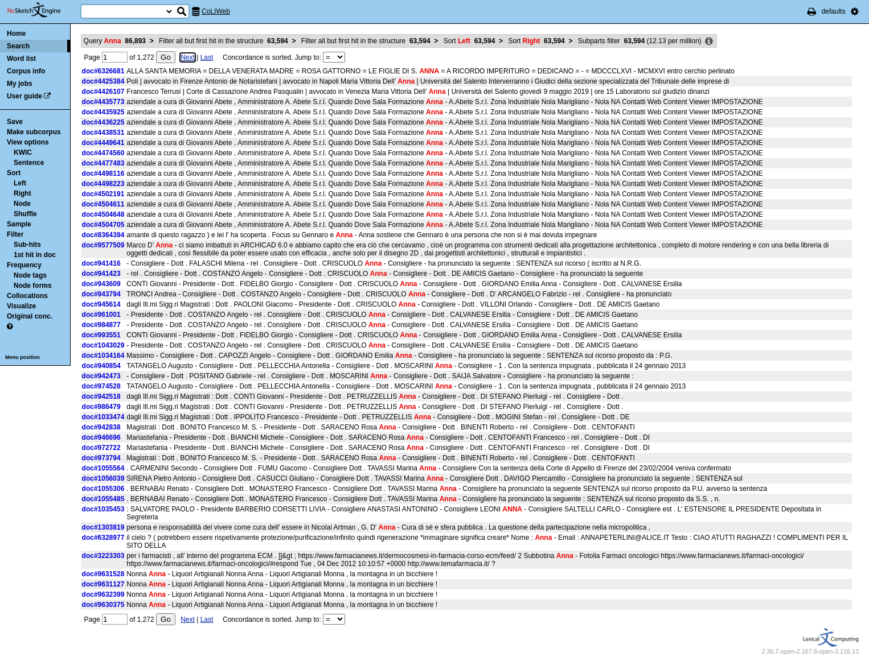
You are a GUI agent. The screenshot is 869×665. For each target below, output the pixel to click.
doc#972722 (101, 448)
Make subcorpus (34, 132)
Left (20, 183)
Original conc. (29, 316)
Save (15, 122)
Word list (21, 59)
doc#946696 (101, 437)
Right (22, 193)
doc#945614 (101, 304)
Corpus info (26, 71)
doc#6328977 (103, 538)
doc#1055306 (103, 489)
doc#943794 (101, 294)
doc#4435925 (103, 112)
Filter (15, 234)
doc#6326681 (103, 71)
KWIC (23, 152)
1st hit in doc (35, 255)
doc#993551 (101, 335)
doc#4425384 (103, 81)
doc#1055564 (103, 468)
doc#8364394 (103, 235)
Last (207, 57)
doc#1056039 (103, 478)
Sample (19, 224)
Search (18, 46)
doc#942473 (101, 376)
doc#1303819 (103, 527)
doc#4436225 (103, 122)
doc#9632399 (103, 594)
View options (28, 142)
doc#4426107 (103, 92)
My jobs (19, 84)
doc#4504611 (103, 204)
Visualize (21, 306)
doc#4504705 (103, 225)
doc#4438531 (103, 133)
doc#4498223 (103, 184)
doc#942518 (101, 396)
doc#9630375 (103, 605)
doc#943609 (101, 284)
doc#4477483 (103, 163)
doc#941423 (101, 274)
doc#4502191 (103, 194)
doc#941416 (101, 263)
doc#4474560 (103, 153)
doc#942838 (101, 427)
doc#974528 (101, 386)
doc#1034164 (103, 356)
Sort (14, 173)
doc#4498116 (103, 173)
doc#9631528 (103, 574)
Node (22, 204)
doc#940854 (101, 366)
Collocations (27, 296)
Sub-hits (27, 245)
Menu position (22, 357)
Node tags (30, 275)
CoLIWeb (216, 11)
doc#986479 (101, 407)
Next (188, 57)
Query (115, 41)
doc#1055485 (103, 499)
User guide (24, 96)
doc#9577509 (103, 245)
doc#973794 (101, 458)
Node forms (33, 286)
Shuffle (25, 214)
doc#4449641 (103, 143)
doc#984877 (101, 325)
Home (16, 34)
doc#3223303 (103, 556)
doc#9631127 (103, 584)
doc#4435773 (103, 102)
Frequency (24, 265)
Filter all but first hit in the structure (223, 41)
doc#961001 (101, 315)
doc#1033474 (103, 417)
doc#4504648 (103, 214)
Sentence (29, 163)
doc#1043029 (103, 345)
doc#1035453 (103, 509)
